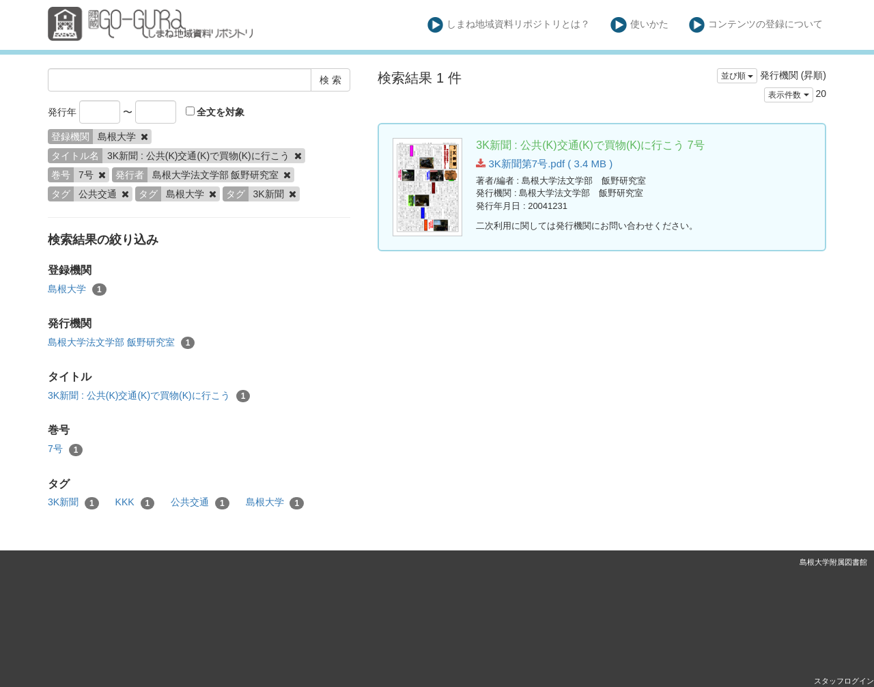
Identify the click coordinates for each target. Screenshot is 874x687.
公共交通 (200, 502)
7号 (65, 449)
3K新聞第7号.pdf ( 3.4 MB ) (544, 163)
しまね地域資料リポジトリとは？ (509, 25)
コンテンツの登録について (756, 25)
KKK (135, 502)
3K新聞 (73, 502)
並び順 (737, 76)
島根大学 (77, 289)
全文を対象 (215, 112)
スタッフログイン (844, 681)
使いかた (639, 25)
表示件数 (788, 95)
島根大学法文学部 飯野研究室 (121, 343)
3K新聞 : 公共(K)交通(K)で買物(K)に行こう (149, 396)
